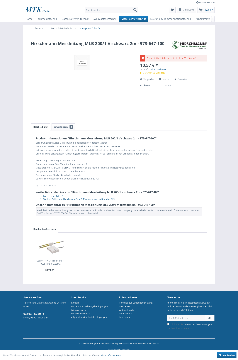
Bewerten (180, 79)
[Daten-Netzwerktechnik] (75, 19)
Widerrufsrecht (79, 310)
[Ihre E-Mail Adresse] (186, 318)
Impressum (125, 317)
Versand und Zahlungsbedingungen (89, 306)
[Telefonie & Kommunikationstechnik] (171, 19)
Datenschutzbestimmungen (198, 324)
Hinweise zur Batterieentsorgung (136, 302)
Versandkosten (125, 343)
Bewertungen (63, 127)
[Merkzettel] (172, 10)
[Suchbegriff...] (111, 10)
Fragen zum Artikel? (52, 196)
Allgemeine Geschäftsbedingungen (89, 317)
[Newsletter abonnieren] (209, 318)
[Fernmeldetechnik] (47, 19)
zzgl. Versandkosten (158, 69)
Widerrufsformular (80, 313)
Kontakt (75, 302)
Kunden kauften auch (44, 229)
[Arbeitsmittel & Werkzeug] (210, 19)
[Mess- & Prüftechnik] (133, 19)
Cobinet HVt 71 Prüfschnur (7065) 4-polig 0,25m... (49, 262)
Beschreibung (40, 126)
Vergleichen (147, 79)
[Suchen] (135, 10)
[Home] (29, 19)
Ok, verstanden (227, 355)
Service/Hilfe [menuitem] (204, 2)
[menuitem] (111, 11)
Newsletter (124, 306)
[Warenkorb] (206, 10)
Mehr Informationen (111, 355)
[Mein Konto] (186, 10)
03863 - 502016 (33, 314)
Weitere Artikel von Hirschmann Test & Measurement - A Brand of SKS (78, 199)
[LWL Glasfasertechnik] (105, 19)
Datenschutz (125, 313)
